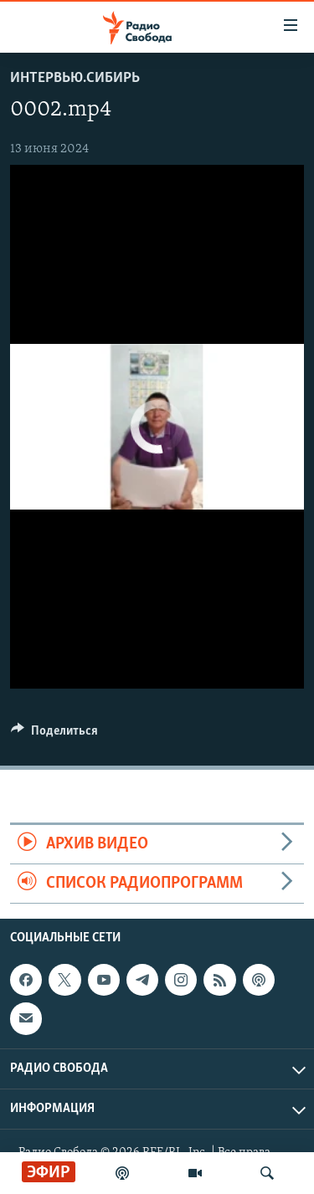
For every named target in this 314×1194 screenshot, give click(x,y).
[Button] (54, 735)
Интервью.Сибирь (75, 78)
